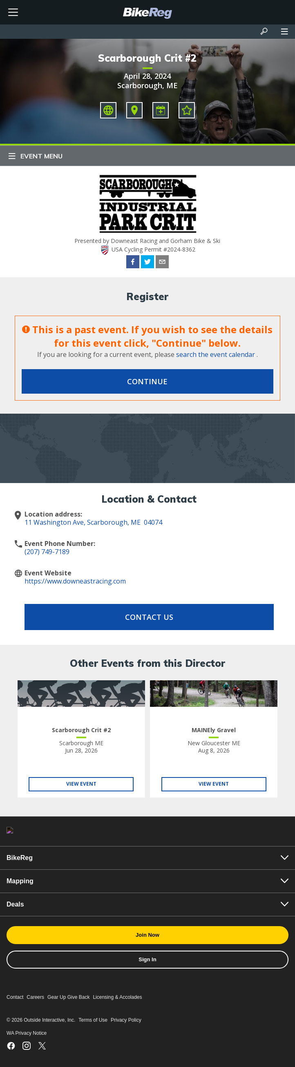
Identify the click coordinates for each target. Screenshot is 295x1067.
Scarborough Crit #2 (147, 58)
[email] (162, 263)
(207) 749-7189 (47, 551)
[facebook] (132, 263)
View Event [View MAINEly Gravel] (214, 783)
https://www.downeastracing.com (75, 581)
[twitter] (147, 263)
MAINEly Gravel (214, 730)
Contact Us (149, 617)
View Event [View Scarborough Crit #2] (81, 783)
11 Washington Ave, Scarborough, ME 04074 (93, 522)
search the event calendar (215, 354)
